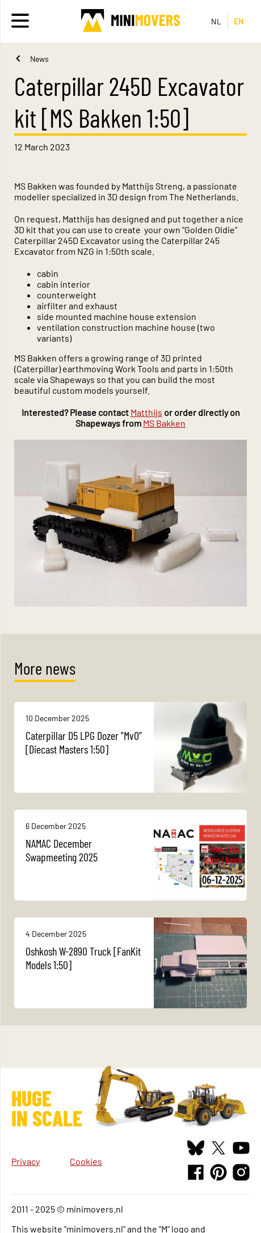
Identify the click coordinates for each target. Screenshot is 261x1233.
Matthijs (146, 412)
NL (216, 21)
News (39, 59)
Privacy (25, 1161)
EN (239, 21)
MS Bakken (164, 423)
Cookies (86, 1161)
